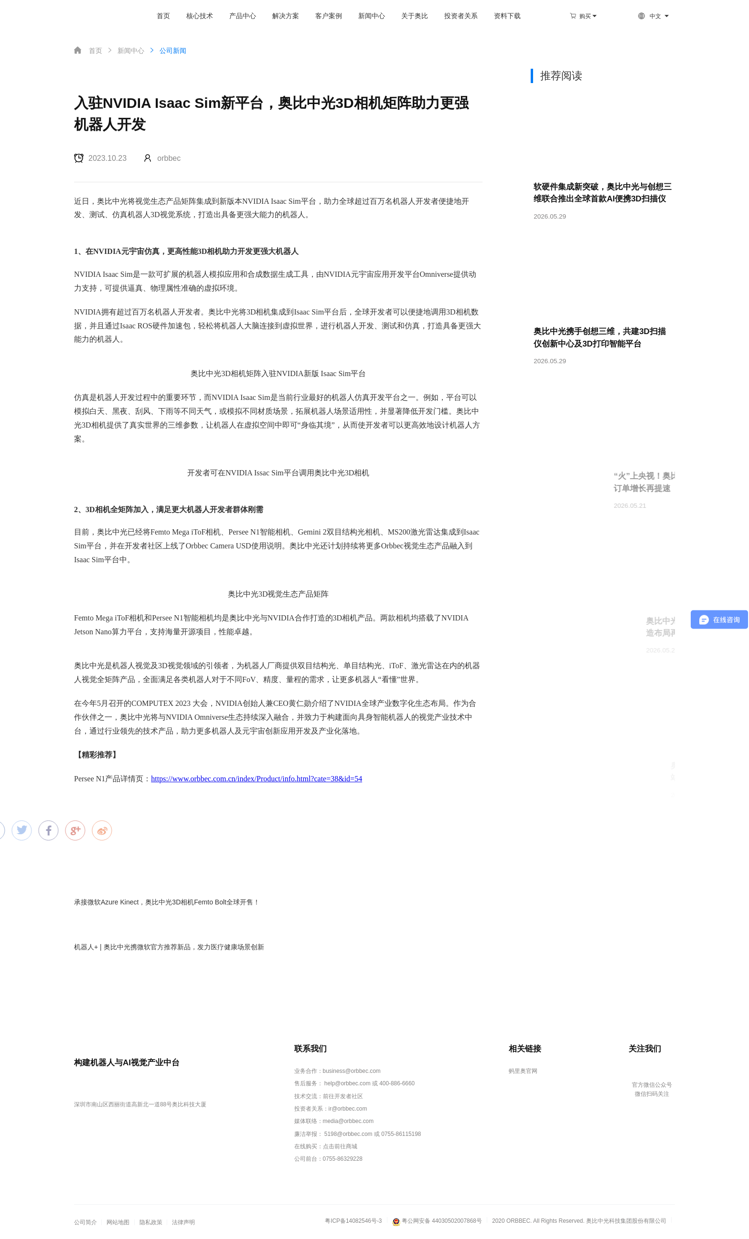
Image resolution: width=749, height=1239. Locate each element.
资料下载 (507, 16)
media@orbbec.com (348, 1121)
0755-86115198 (401, 1134)
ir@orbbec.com (348, 1108)
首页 (163, 16)
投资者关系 (461, 16)
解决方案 (285, 16)
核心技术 (199, 16)
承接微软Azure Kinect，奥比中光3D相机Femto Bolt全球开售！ (167, 902)
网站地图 (118, 1222)
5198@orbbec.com (348, 1134)
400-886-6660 (397, 1083)
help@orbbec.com (347, 1083)
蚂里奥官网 (523, 1071)
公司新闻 (167, 50)
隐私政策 (150, 1222)
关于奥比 (414, 16)
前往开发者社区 (343, 1096)
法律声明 (183, 1222)
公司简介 (85, 1222)
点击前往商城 (340, 1146)
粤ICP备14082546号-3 (353, 1221)
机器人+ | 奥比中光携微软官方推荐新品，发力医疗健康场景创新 (169, 947)
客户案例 (328, 16)
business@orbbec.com (352, 1071)
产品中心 (242, 16)
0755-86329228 (343, 1158)
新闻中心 (371, 16)
